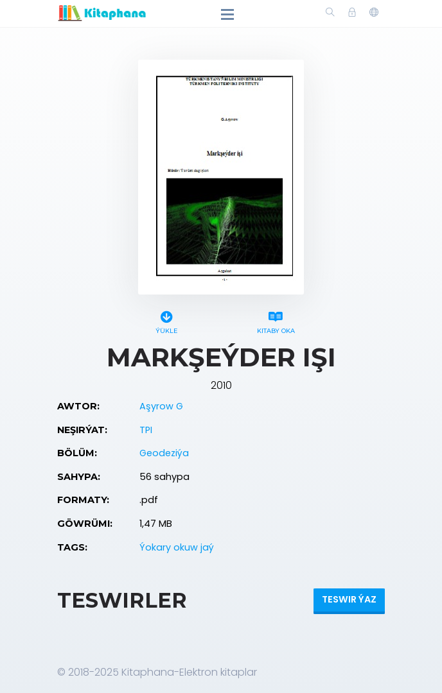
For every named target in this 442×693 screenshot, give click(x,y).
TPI (145, 430)
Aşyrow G (161, 406)
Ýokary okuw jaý (176, 547)
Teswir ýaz (349, 599)
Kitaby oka (276, 320)
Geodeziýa (164, 453)
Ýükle (166, 320)
